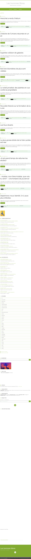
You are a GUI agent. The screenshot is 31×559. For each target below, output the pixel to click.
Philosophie (3, 329)
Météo (2, 326)
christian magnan (23, 79)
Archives (15, 9)
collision (17, 61)
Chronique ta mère (4, 307)
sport (2, 345)
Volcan (3, 348)
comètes (15, 205)
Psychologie (3, 334)
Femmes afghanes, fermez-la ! (8, 246)
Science (3, 342)
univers (12, 61)
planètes (17, 98)
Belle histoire (3, 301)
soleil (1, 80)
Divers (2, 309)
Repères (3, 337)
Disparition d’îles (8, 235)
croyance (19, 79)
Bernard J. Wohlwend (3, 231)
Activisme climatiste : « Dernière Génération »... (7, 292)
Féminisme (3, 315)
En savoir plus (5, 558)
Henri (1, 224)
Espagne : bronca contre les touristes (6, 288)
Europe (3, 313)
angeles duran (24, 98)
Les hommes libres (15, 3)
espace (22, 26)
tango (21, 61)
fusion (19, 61)
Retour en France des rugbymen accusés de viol (10, 228)
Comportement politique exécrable (8, 224)
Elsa (2, 310)
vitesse (6, 80)
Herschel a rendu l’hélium (10, 18)
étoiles (19, 26)
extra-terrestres (12, 80)
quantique (8, 80)
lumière (4, 80)
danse (23, 61)
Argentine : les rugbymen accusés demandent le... (11, 249)
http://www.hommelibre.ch (4, 539)
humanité (21, 45)
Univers (3, 346)
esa (23, 26)
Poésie (3, 331)
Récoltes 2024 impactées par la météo (6, 281)
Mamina (3, 324)
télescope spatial (13, 26)
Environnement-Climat (5, 312)
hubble (9, 188)
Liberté (3, 323)
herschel (9, 26)
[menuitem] (10, 9)
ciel (20, 26)
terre (19, 45)
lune (28, 79)
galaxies (17, 26)
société (3, 343)
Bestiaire (3, 302)
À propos (20, 9)
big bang (12, 45)
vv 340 (25, 61)
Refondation (3, 335)
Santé (2, 340)
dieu (17, 79)
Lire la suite (2, 23)
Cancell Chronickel (4, 304)
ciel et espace (12, 79)
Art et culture (3, 299)
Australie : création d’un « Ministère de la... (6, 277)
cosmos (27, 45)
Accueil (10, 9)
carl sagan (24, 45)
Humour (3, 320)
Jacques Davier (2, 235)
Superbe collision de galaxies (11, 53)
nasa (18, 188)
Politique (3, 332)
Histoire (3, 318)
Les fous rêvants (6, 125)
